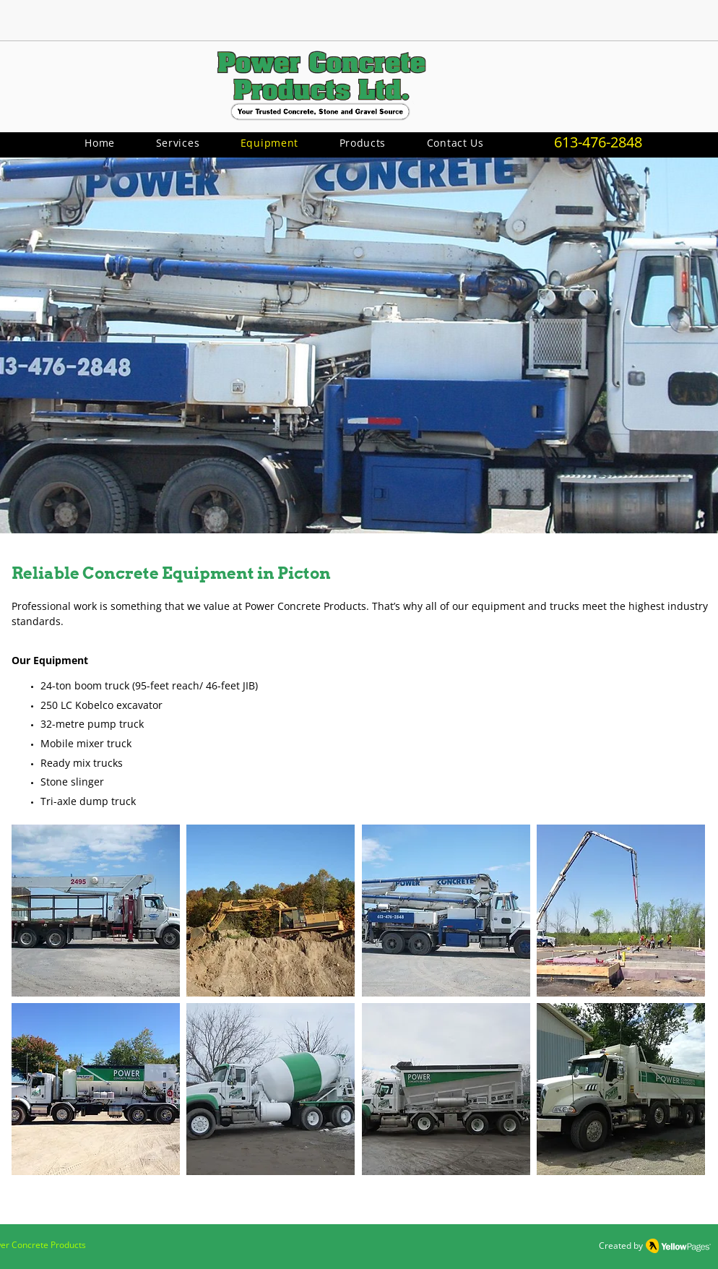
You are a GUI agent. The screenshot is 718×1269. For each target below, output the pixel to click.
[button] (362, 143)
